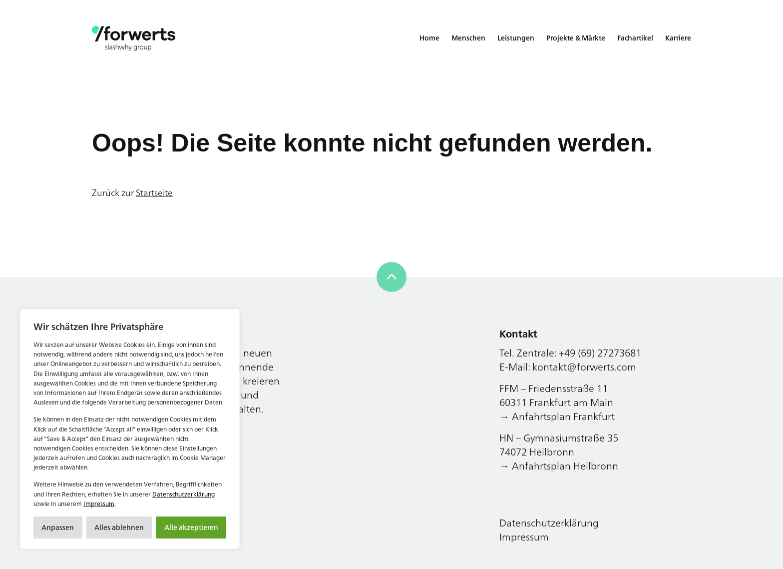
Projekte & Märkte (575, 38)
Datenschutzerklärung (183, 494)
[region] (130, 429)
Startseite (154, 192)
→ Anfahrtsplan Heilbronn (558, 465)
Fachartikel (635, 38)
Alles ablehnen (119, 527)
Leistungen (515, 38)
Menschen (468, 38)
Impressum (98, 503)
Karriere (678, 38)
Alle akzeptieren (191, 527)
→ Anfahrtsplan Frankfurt (557, 416)
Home (429, 38)
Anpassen (57, 527)
